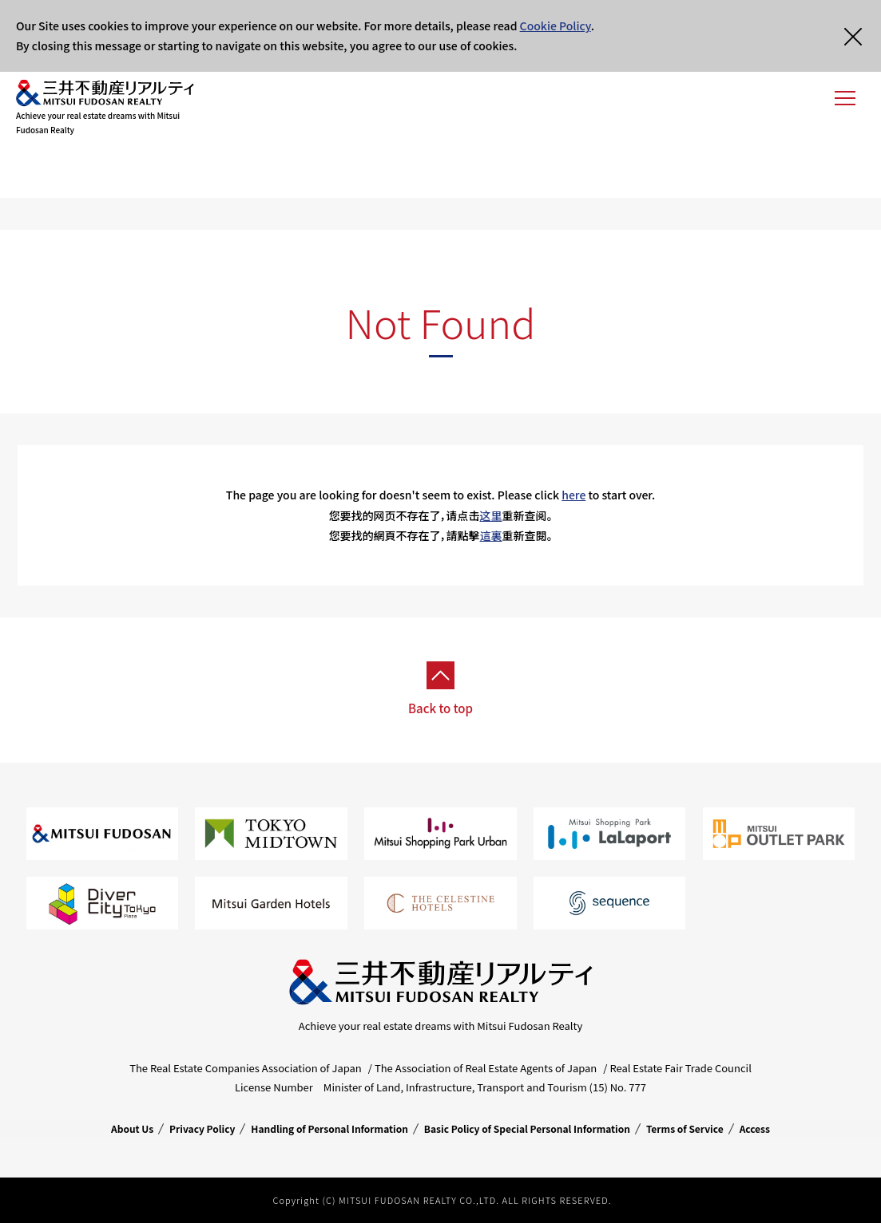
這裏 (491, 535)
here (573, 495)
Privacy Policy (202, 1128)
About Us (132, 1128)
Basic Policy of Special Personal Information (527, 1128)
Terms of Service (685, 1128)
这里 (491, 515)
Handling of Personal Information (329, 1128)
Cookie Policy (555, 26)
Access (755, 1128)
